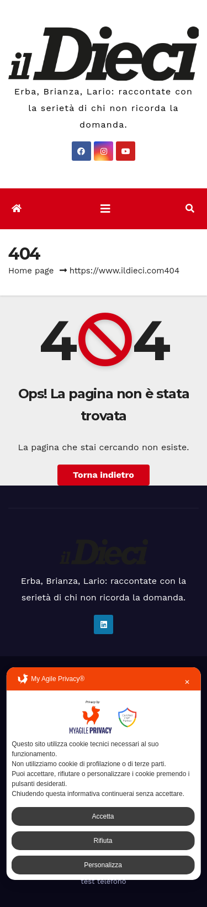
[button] (189, 208)
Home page (31, 271)
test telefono (103, 881)
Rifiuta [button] (102, 841)
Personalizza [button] (103, 865)
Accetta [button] (103, 816)
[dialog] (103, 773)
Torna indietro (103, 475)
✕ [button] (187, 682)
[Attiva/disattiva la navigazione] (105, 208)
